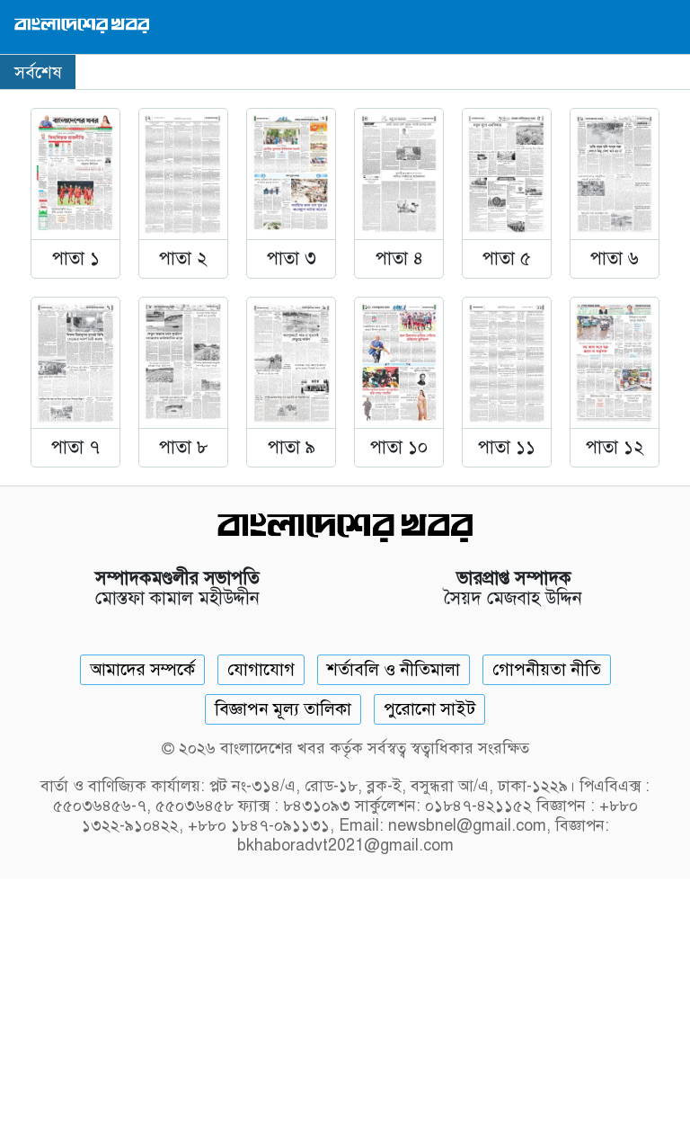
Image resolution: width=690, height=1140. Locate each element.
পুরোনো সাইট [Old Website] (429, 709)
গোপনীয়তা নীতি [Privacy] (546, 669)
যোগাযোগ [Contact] (261, 669)
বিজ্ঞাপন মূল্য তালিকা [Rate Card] (283, 709)
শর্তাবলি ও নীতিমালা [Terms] (393, 669)
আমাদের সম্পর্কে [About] (142, 669)
